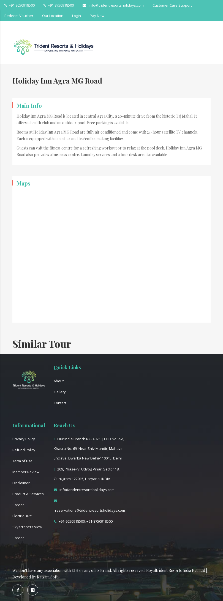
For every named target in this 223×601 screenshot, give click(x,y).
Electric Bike (22, 515)
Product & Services (28, 493)
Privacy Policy (23, 438)
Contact (60, 402)
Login (76, 15)
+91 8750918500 (58, 5)
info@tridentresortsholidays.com (113, 5)
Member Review (25, 471)
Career (18, 504)
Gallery (60, 391)
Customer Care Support (172, 5)
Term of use (22, 460)
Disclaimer (21, 482)
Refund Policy (23, 449)
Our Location (52, 15)
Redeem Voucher (18, 15)
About (59, 380)
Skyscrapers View (27, 526)
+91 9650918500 (19, 5)
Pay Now (97, 15)
